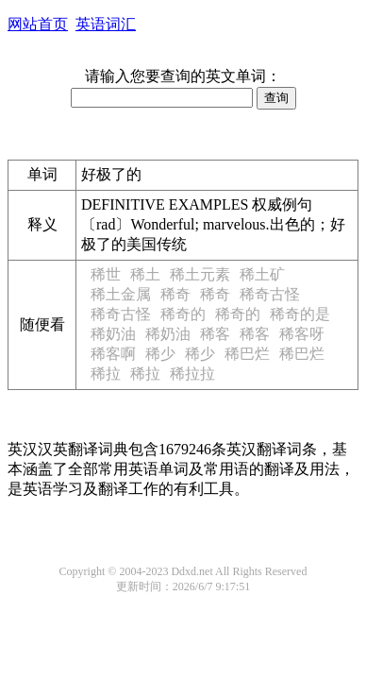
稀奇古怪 (270, 294)
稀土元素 (200, 274)
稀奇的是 (300, 314)
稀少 (160, 354)
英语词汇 (105, 24)
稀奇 (175, 294)
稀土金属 (121, 294)
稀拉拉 (192, 374)
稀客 (215, 334)
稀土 (145, 274)
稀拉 (106, 374)
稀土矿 (262, 274)
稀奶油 (113, 334)
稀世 (106, 274)
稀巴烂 (247, 354)
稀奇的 (183, 314)
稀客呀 (301, 334)
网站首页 (38, 24)
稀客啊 (113, 354)
